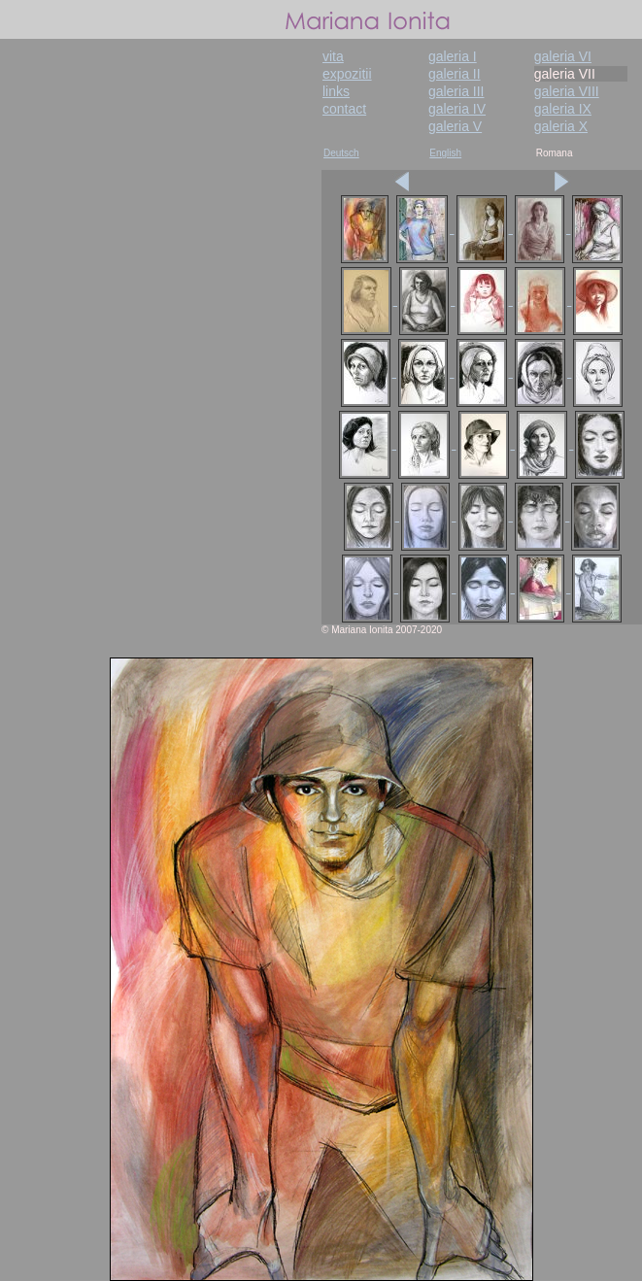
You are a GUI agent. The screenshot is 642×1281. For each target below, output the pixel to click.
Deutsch (341, 153)
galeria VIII (566, 91)
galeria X (561, 126)
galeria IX (562, 109)
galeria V (455, 126)
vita (333, 56)
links (336, 91)
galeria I (452, 56)
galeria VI (562, 56)
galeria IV (457, 109)
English (445, 153)
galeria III (456, 91)
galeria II (454, 74)
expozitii (347, 74)
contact (344, 109)
